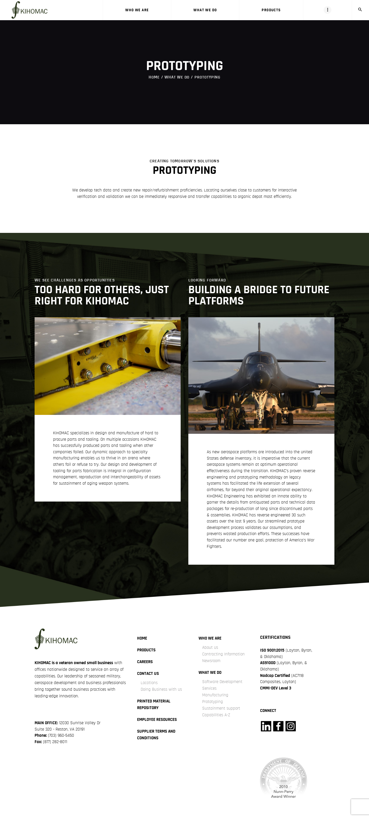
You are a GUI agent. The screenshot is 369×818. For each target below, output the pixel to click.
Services (209, 688)
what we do (177, 77)
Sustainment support (221, 708)
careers (145, 662)
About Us (210, 647)
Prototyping (212, 701)
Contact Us (148, 673)
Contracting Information (223, 654)
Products (146, 650)
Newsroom (211, 660)
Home (154, 77)
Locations (149, 682)
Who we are (210, 638)
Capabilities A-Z (216, 715)
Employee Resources (157, 719)
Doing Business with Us (161, 689)
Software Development (222, 681)
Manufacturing (215, 695)
